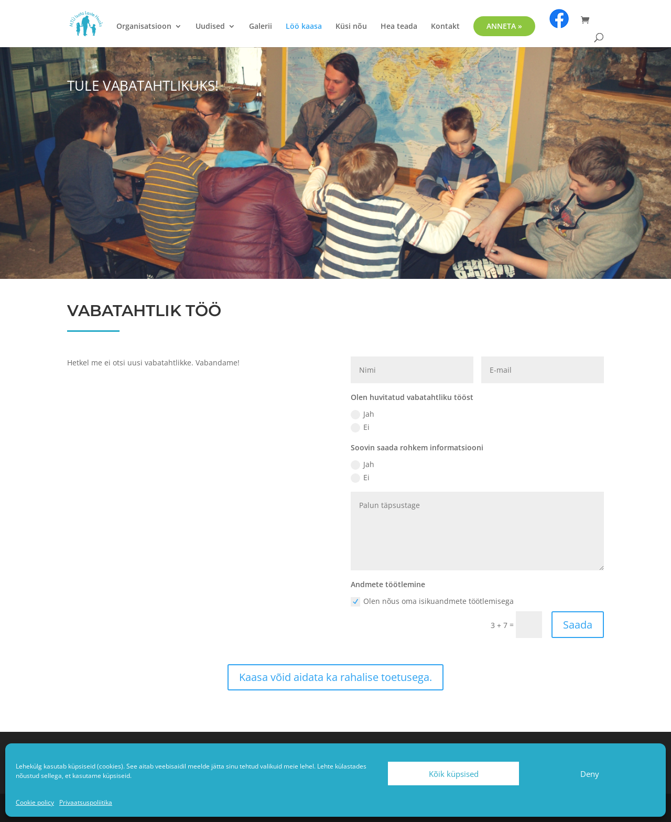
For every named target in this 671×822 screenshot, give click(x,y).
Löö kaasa (304, 27)
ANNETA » (504, 26)
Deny (589, 774)
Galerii (260, 27)
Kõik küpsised (454, 774)
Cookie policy (35, 802)
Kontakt (445, 27)
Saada (577, 625)
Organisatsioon (143, 27)
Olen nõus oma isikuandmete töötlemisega (432, 601)
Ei (360, 427)
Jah (362, 414)
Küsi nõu (351, 27)
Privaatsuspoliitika (85, 802)
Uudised (210, 27)
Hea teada (399, 27)
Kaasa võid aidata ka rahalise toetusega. (335, 677)
